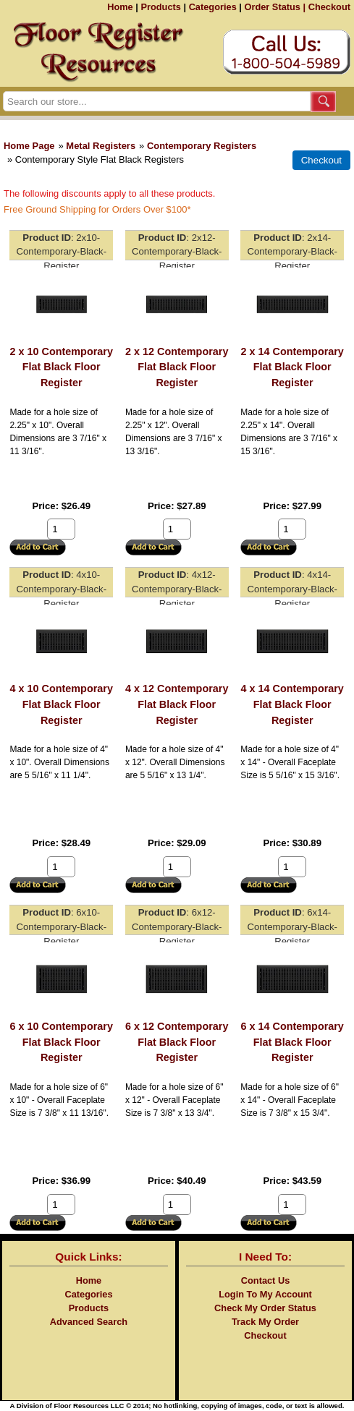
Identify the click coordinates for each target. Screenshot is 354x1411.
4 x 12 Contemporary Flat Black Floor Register (176, 704)
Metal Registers (100, 145)
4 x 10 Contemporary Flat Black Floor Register (61, 704)
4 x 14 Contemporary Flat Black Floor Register (292, 704)
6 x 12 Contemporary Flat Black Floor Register (176, 1041)
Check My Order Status (265, 1308)
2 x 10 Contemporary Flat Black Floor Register (61, 367)
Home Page (29, 145)
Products (160, 6)
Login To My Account (265, 1294)
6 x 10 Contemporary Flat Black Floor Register (61, 1041)
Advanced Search (88, 1321)
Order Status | (274, 6)
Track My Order (265, 1321)
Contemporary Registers (201, 145)
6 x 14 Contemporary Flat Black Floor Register (292, 1041)
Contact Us (265, 1280)
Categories (213, 6)
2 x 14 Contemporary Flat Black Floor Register (292, 367)
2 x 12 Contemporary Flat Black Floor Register (176, 367)
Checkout (329, 6)
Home (120, 6)
